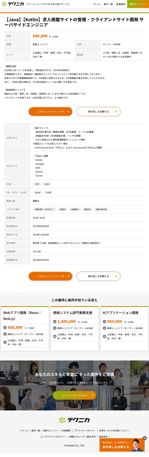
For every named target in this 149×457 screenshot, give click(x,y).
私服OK (63, 209)
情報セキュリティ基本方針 (83, 436)
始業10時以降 (101, 209)
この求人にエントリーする (50, 111)
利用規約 (66, 430)
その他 (48, 192)
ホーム (96, 4)
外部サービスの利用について (113, 430)
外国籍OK (75, 209)
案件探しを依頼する (98, 111)
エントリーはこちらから (74, 395)
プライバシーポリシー (85, 430)
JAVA (37, 184)
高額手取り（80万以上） (44, 209)
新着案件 (121, 4)
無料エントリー (51, 430)
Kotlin (46, 184)
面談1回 (87, 209)
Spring (37, 192)
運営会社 (103, 436)
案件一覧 (108, 4)
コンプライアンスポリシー (53, 436)
